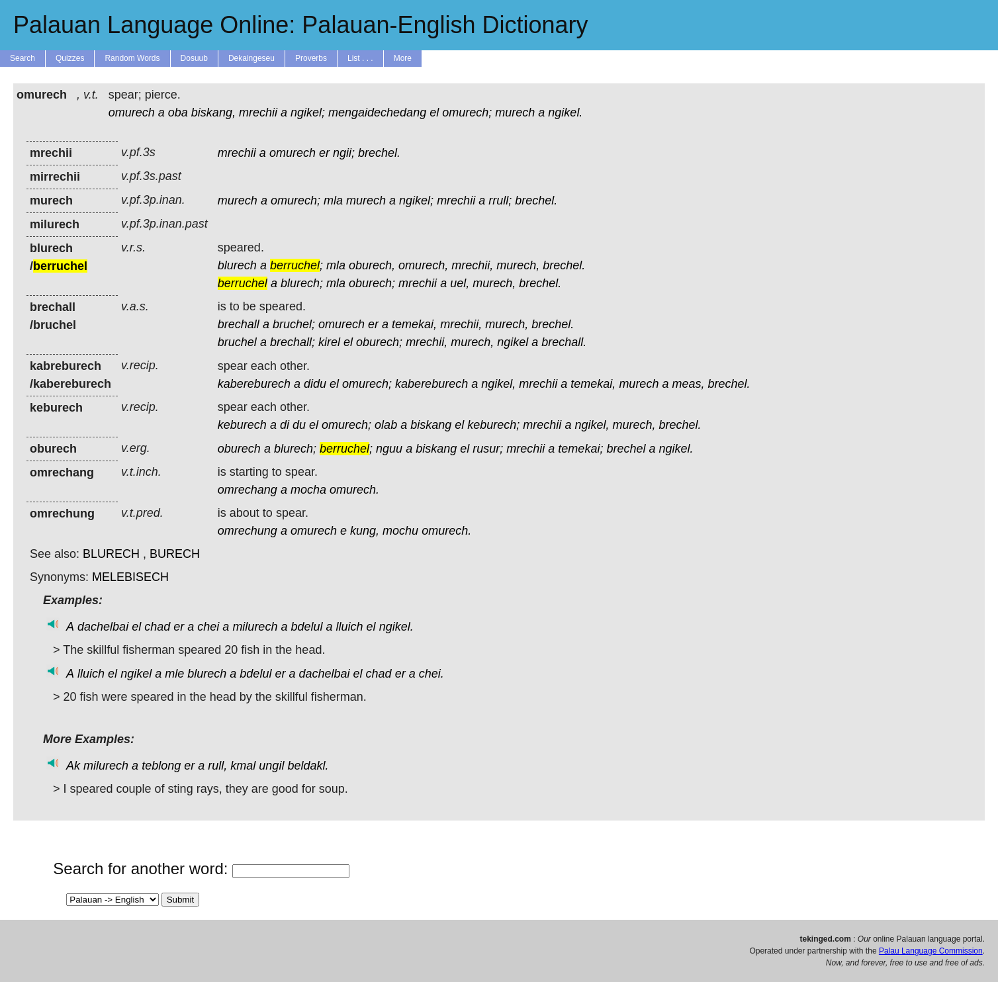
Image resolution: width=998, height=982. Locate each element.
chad (157, 626)
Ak (73, 765)
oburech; (372, 283)
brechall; (292, 342)
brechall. (563, 342)
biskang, (213, 112)
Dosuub (194, 58)
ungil (271, 765)
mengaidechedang (377, 112)
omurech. (354, 489)
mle (174, 673)
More (403, 58)
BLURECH (111, 553)
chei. (431, 673)
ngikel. (565, 112)
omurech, (423, 265)
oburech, (372, 265)
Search (22, 58)
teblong (161, 765)
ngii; (344, 152)
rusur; (488, 448)
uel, (459, 283)
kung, (364, 530)
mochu (400, 530)
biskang (430, 424)
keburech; (493, 424)
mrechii (258, 112)
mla (333, 200)
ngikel (512, 342)
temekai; (580, 448)
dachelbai (102, 626)
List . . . (360, 58)
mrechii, (472, 265)
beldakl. (307, 765)
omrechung (247, 530)
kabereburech (254, 383)
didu (315, 383)
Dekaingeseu (251, 58)
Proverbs (311, 58)
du (299, 424)
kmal (242, 765)
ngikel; (308, 112)
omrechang (247, 489)
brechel (625, 448)
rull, (217, 765)
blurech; (302, 283)
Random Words (132, 58)
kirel (329, 342)
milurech (254, 626)
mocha (308, 489)
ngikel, (498, 383)
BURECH (175, 553)
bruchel (237, 342)
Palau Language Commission (931, 951)
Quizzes (70, 58)
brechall (238, 324)
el (434, 112)
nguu (389, 448)
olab (386, 424)
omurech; (467, 112)
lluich (349, 626)
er (324, 152)
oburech (239, 448)
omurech (132, 112)
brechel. (379, 152)
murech (515, 112)
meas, (688, 383)
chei (208, 626)
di (284, 424)
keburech (242, 424)
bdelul (306, 626)
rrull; (500, 200)
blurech (237, 265)
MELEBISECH (130, 577)
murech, (517, 265)
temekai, (414, 324)
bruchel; (294, 324)
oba (178, 112)
